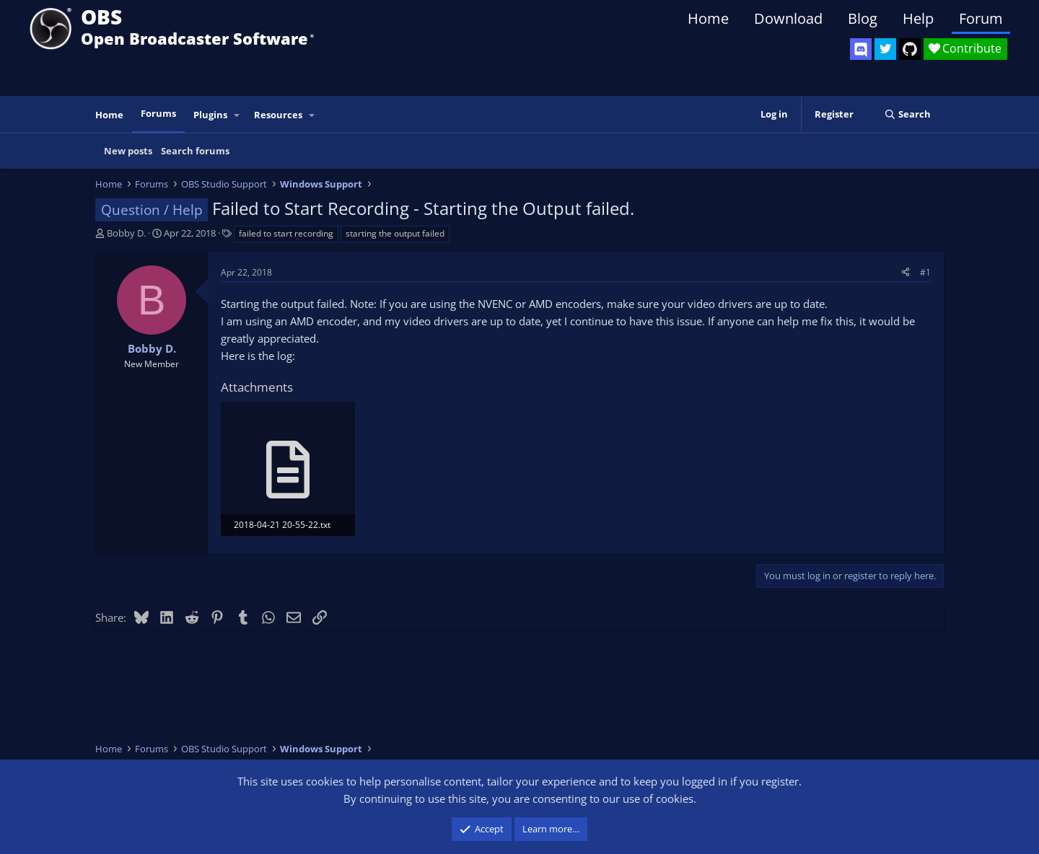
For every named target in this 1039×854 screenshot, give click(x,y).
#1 (925, 272)
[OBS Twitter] (885, 49)
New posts (128, 150)
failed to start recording (286, 233)
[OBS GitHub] (910, 49)
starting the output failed (395, 233)
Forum (981, 18)
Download (788, 18)
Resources (278, 114)
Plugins (210, 114)
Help (918, 18)
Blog (862, 18)
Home (708, 18)
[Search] (907, 114)
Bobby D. (126, 232)
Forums (158, 113)
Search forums (195, 150)
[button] (237, 115)
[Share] (905, 272)
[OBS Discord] (861, 49)
